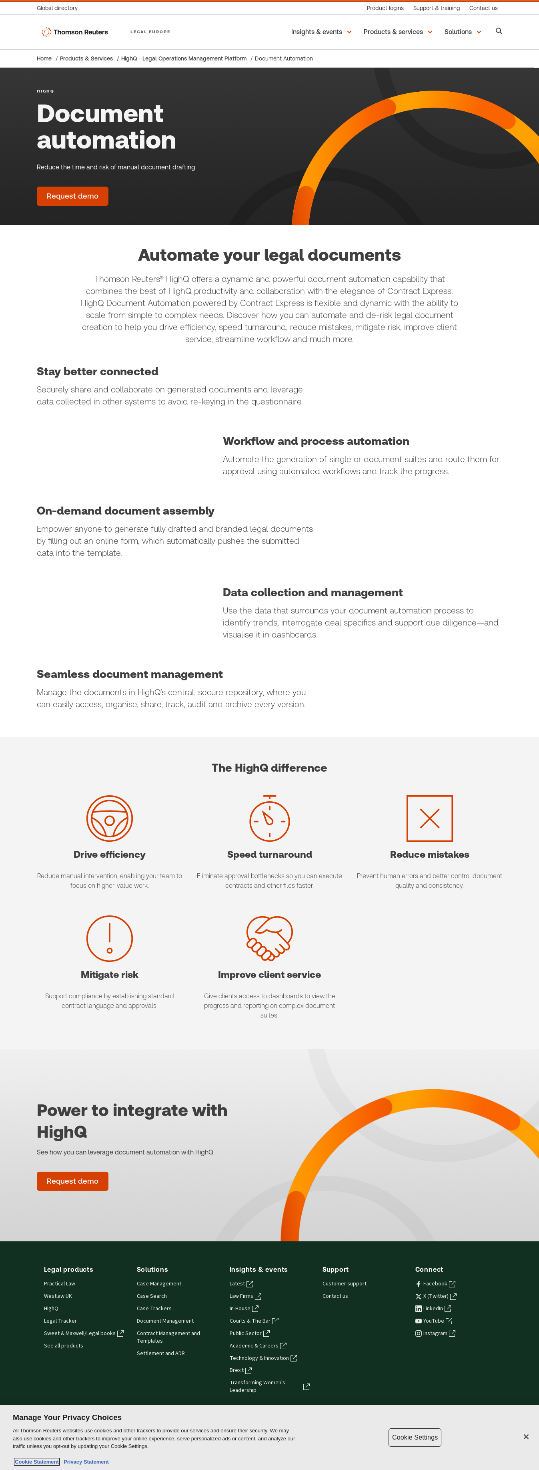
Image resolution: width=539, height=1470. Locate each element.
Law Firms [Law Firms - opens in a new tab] (245, 1296)
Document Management (165, 1321)
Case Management (159, 1283)
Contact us (335, 1296)
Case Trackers (154, 1308)
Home (44, 58)
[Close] (526, 1437)
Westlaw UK (58, 1296)
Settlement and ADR (161, 1353)
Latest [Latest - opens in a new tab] (241, 1283)
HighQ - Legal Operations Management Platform (183, 58)
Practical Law (59, 1283)
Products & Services (86, 58)
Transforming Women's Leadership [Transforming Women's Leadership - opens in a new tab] (270, 1386)
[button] (323, 32)
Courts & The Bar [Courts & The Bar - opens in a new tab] (254, 1321)
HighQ (51, 1308)
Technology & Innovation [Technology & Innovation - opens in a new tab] (263, 1358)
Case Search (152, 1296)
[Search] (499, 32)
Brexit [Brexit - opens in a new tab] (241, 1370)
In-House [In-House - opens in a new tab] (244, 1308)
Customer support (345, 1283)
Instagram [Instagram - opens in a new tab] (435, 1333)
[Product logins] (385, 8)
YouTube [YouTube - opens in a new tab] (433, 1321)
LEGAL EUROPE (150, 31)
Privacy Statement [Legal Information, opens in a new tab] (85, 1462)
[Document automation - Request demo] (72, 196)
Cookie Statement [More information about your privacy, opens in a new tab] (37, 1462)
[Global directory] (59, 8)
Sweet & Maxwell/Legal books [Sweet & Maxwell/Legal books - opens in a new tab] (84, 1333)
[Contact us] (484, 8)
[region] (269, 1437)
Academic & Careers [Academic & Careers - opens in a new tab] (258, 1345)
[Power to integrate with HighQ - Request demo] (72, 1181)
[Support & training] (437, 8)
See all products (63, 1345)
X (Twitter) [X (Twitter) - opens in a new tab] (436, 1296)
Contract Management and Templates (168, 1337)
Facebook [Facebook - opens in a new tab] (435, 1283)
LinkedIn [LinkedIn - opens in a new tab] (433, 1308)
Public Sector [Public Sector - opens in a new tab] (250, 1333)
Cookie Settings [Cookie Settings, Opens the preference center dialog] (415, 1437)
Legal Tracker (60, 1321)
